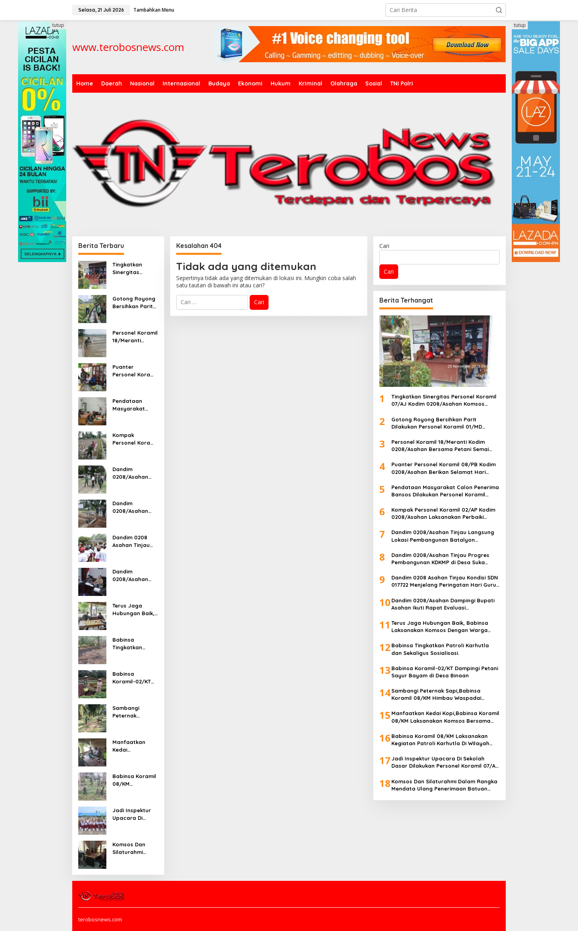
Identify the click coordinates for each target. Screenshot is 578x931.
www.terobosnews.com (128, 47)
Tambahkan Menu (153, 9)
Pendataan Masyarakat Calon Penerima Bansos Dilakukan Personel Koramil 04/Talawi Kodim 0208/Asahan (135, 405)
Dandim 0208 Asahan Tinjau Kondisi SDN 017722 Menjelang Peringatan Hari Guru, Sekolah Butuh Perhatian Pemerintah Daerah (134, 541)
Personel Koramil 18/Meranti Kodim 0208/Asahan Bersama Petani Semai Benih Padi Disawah (135, 336)
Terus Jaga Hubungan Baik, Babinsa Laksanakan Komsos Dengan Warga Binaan (133, 609)
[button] (499, 10)
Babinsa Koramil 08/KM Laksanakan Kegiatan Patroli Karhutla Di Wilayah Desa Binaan (134, 780)
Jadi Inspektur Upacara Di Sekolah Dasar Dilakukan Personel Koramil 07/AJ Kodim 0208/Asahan (135, 814)
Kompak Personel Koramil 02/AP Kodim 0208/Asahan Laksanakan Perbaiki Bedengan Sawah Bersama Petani (135, 439)
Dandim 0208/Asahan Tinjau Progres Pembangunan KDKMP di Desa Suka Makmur (131, 507)
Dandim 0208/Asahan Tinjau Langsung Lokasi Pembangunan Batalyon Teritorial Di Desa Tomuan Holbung (135, 473)
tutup (58, 25)
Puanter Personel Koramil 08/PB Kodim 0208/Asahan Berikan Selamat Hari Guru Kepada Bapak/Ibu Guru (135, 371)
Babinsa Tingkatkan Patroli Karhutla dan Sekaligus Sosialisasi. (133, 643)
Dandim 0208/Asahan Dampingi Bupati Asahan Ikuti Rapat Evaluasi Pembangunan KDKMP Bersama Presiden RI (134, 575)
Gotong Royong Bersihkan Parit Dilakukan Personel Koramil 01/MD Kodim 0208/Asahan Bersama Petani (135, 302)
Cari (384, 246)
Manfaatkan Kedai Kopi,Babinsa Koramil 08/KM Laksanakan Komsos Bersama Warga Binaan (134, 746)
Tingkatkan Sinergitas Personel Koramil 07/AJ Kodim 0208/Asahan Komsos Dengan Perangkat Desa (135, 268)
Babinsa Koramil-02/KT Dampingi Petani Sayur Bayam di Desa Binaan (134, 678)
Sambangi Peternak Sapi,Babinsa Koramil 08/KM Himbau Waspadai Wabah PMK (132, 712)
